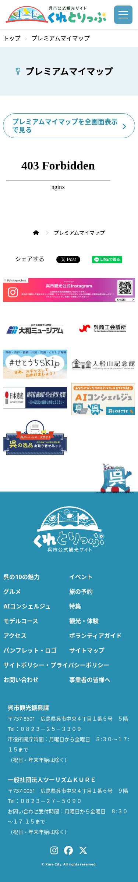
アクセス (14, 636)
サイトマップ (87, 650)
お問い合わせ (21, 680)
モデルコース (20, 621)
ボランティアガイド (95, 636)
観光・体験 (84, 621)
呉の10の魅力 (21, 577)
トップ (12, 38)
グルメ (12, 592)
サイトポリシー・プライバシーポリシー (56, 665)
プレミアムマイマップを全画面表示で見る (69, 126)
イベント (81, 577)
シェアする (30, 259)
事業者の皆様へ (89, 680)
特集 (75, 606)
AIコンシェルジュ (26, 606)
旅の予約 (81, 592)
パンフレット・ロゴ (30, 650)
